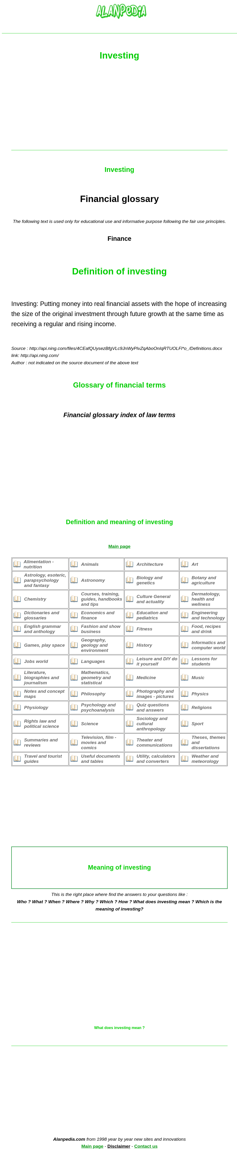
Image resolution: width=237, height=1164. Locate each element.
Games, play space (44, 645)
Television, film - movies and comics (98, 742)
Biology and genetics (149, 580)
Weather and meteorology (205, 759)
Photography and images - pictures (155, 694)
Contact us (146, 1146)
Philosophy (93, 693)
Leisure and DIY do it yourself (157, 661)
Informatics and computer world (208, 645)
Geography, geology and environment (94, 645)
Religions (202, 707)
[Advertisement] (119, 108)
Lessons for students (204, 661)
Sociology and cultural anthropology (152, 723)
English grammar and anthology (42, 629)
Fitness (144, 628)
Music (198, 677)
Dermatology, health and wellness (206, 599)
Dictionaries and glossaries (41, 615)
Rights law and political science (41, 724)
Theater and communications (154, 742)
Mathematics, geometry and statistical (96, 677)
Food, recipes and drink (206, 629)
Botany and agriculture (204, 580)
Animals (90, 564)
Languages (93, 661)
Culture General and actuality (153, 599)
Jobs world (36, 661)
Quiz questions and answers (153, 707)
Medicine (146, 677)
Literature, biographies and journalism (41, 677)
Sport (197, 723)
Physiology (36, 707)
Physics (200, 693)
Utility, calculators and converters (156, 759)
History (144, 645)
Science (89, 723)
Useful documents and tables (100, 759)
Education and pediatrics (152, 615)
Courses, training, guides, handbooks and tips (101, 599)
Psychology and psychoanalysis (98, 707)
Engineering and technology (208, 615)
